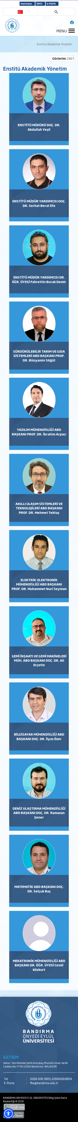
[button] (8, 1113)
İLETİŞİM (11, 1057)
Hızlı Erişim (26, 3)
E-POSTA (51, 3)
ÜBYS (39, 3)
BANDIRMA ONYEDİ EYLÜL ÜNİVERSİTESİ (26, 1098)
